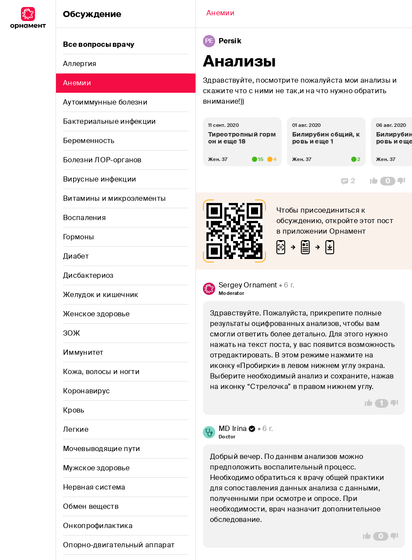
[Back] (220, 14)
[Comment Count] (387, 181)
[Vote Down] (403, 181)
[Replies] (348, 181)
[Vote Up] (371, 181)
